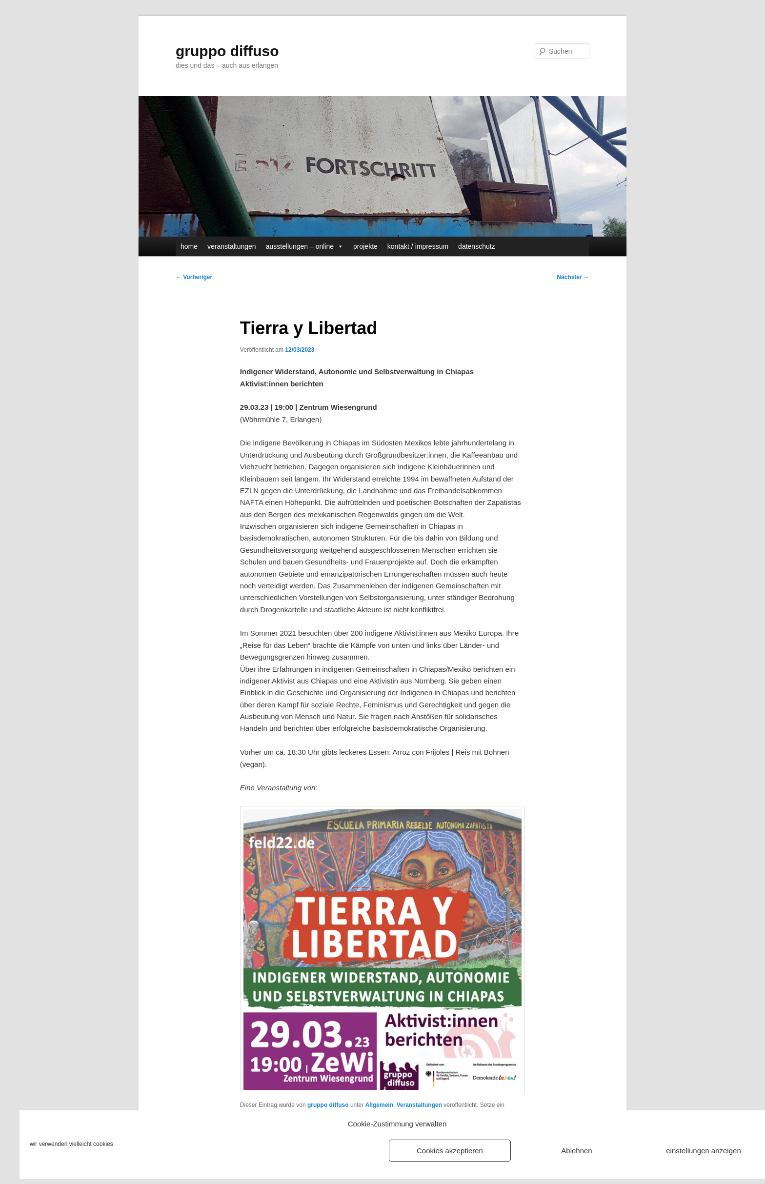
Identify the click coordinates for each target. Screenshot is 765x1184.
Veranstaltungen (419, 1105)
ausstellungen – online (304, 246)
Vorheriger (194, 277)
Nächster (573, 277)
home (189, 246)
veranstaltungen (231, 246)
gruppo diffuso (227, 51)
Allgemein (379, 1105)
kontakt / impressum (417, 246)
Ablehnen (576, 1150)
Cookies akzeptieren (450, 1150)
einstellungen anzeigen (703, 1150)
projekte (365, 246)
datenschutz (476, 246)
